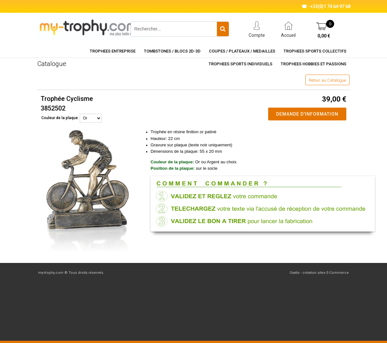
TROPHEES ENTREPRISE (113, 51)
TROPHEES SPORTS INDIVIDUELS (240, 63)
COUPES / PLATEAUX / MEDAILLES (242, 51)
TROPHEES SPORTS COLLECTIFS (315, 51)
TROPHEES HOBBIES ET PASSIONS (313, 63)
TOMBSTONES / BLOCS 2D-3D (172, 51)
